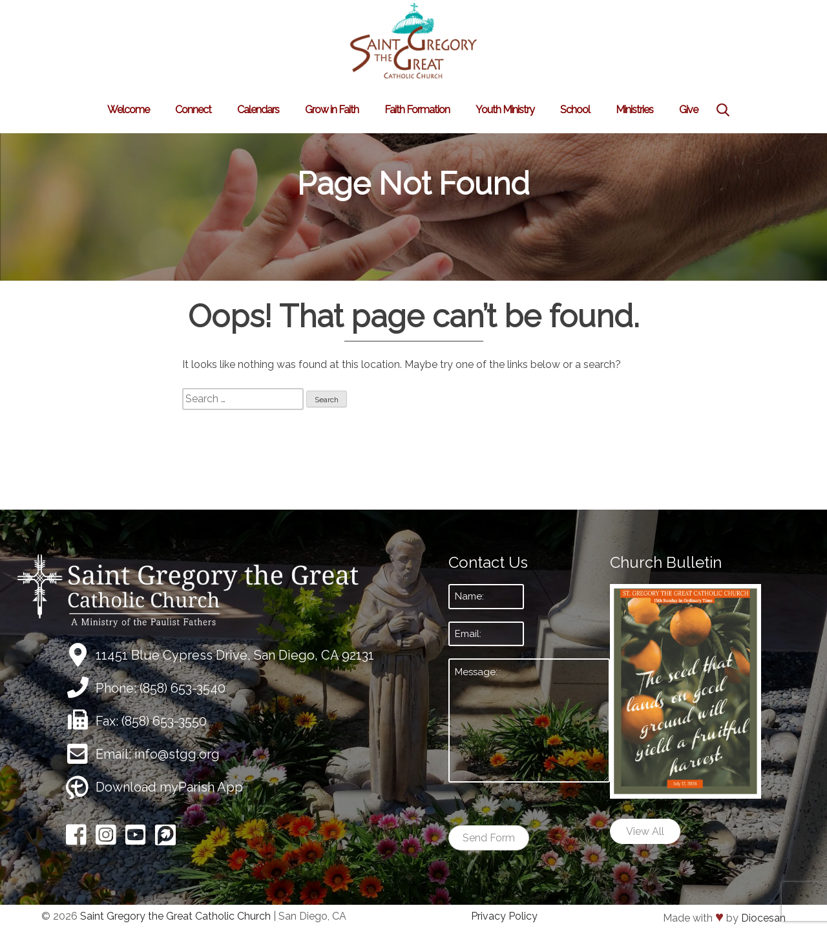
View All (645, 831)
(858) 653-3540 (182, 688)
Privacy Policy (504, 916)
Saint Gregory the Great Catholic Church (175, 916)
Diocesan (763, 918)
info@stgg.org (177, 754)
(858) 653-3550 (164, 721)
